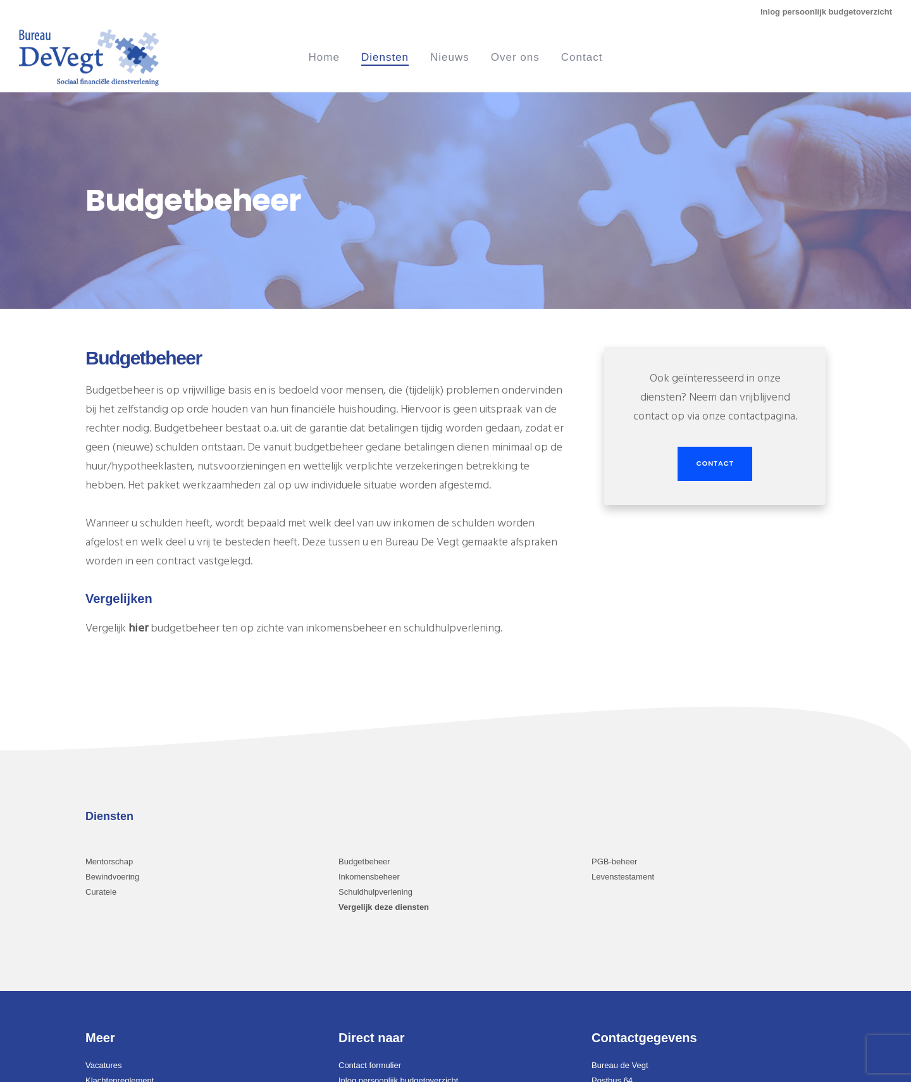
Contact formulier (369, 1065)
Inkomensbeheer (369, 876)
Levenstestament (623, 876)
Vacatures (103, 1065)
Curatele (100, 892)
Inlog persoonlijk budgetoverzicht (826, 11)
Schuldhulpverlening (375, 892)
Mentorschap (109, 861)
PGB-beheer (614, 861)
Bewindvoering (112, 876)
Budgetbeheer (364, 861)
